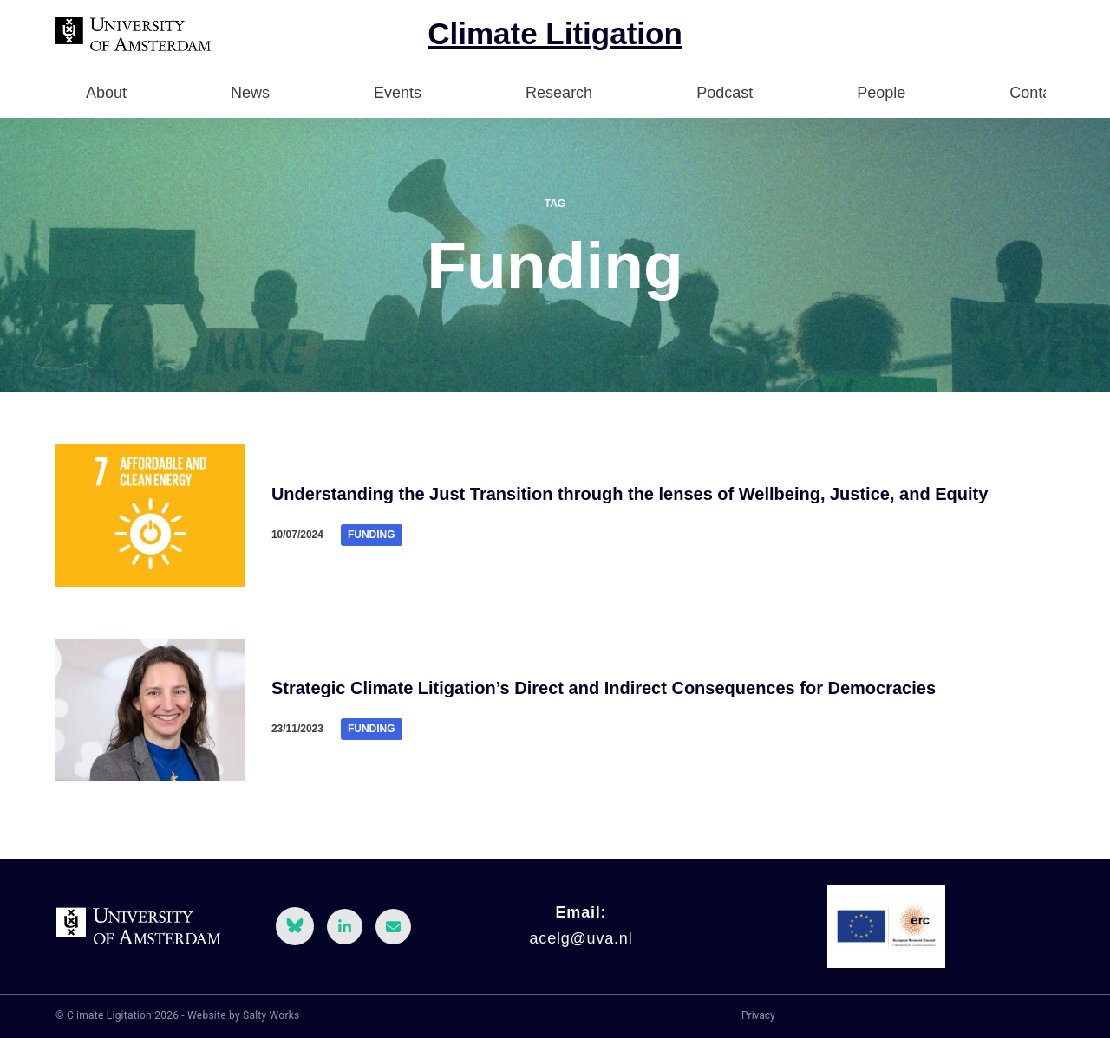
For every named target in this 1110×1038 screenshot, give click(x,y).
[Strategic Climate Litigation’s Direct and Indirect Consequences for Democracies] (150, 710)
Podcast (724, 92)
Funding (371, 535)
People (881, 92)
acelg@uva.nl (581, 938)
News (250, 92)
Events (397, 92)
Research (559, 92)
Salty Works (271, 1015)
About (106, 92)
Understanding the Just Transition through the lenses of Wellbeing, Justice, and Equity (629, 493)
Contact (1036, 92)
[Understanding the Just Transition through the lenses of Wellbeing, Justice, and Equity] (150, 515)
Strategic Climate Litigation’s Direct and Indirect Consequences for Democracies (603, 687)
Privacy (758, 1015)
